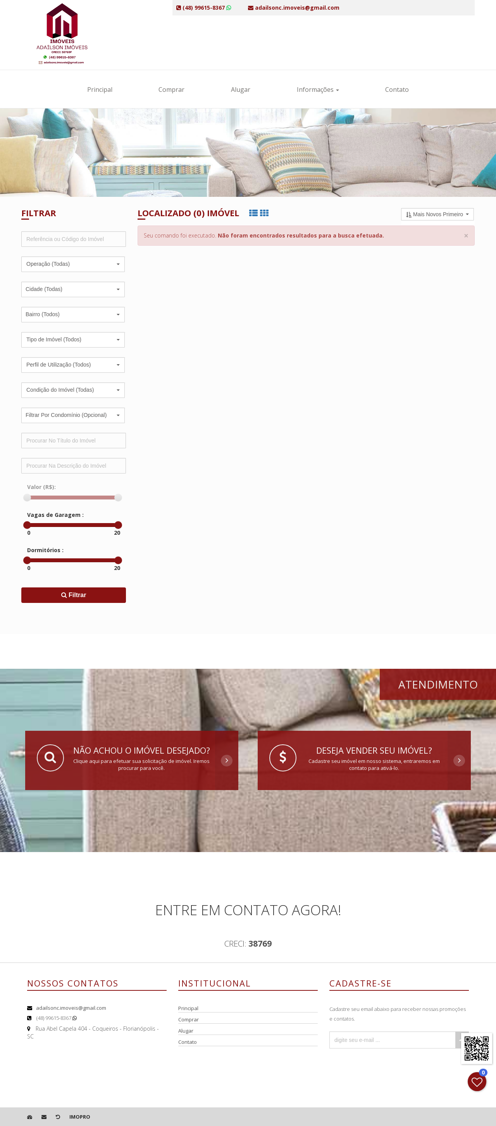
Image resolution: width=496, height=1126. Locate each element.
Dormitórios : (45, 550)
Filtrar (73, 595)
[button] (73, 264)
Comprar (171, 89)
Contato (397, 89)
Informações (318, 89)
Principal (99, 89)
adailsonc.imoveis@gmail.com (71, 1007)
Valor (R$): (41, 487)
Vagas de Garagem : (55, 514)
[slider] (27, 497)
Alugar (240, 89)
